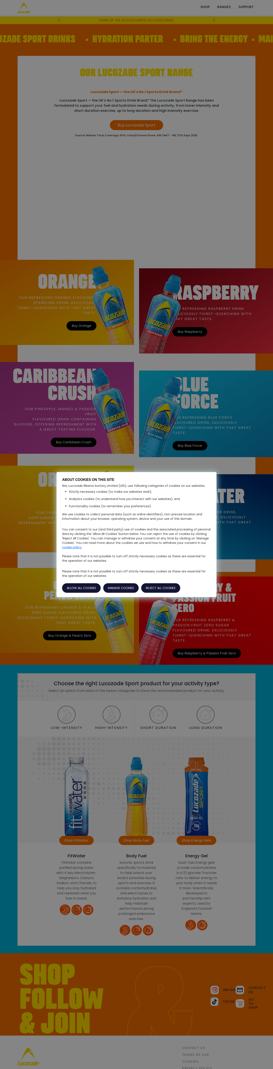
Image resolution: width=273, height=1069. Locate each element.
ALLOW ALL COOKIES (81, 588)
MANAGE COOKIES (121, 588)
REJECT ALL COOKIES (161, 588)
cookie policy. (72, 547)
